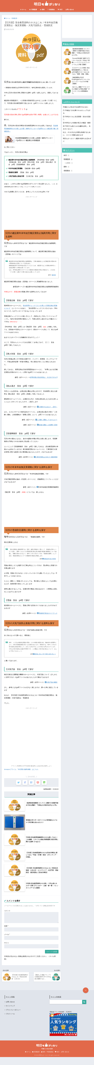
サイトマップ (10, 1006)
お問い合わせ (70, 9)
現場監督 (56, 789)
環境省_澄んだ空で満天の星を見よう (45, 654)
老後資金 (68, 171)
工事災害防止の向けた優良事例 (46, 457)
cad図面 (69, 163)
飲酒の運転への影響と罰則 (48, 425)
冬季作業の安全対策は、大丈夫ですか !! (43, 377)
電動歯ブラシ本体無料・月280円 (61, 1012)
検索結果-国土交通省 (50, 559)
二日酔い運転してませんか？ (47, 420)
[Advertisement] (37, 73)
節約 (67, 167)
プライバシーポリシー (13, 1010)
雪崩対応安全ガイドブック (48, 613)
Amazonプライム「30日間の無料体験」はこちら (21, 769)
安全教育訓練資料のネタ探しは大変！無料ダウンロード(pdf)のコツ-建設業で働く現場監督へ (31, 128)
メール (7, 935)
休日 (67, 155)
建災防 (54, 275)
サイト (6, 943)
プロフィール (10, 1014)
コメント (7, 911)
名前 (6, 926)
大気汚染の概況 (51, 682)
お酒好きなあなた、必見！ (48, 407)
